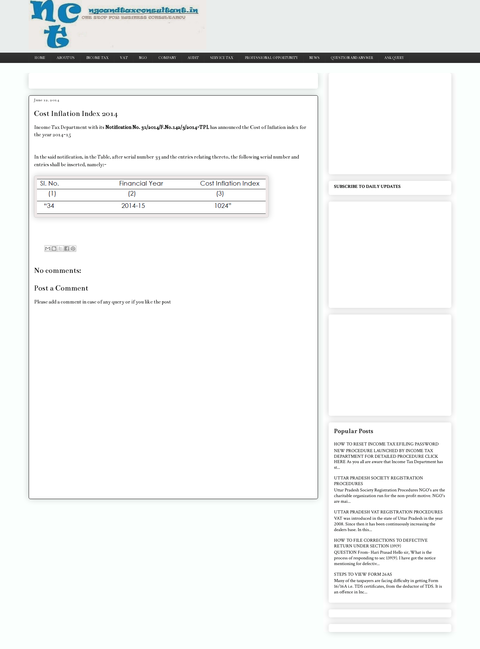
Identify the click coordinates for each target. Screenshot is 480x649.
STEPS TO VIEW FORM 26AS (363, 574)
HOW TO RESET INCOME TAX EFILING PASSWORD (386, 444)
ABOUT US (66, 58)
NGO (143, 58)
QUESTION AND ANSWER (352, 58)
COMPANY (167, 58)
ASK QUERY (394, 58)
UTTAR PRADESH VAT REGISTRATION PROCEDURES (388, 512)
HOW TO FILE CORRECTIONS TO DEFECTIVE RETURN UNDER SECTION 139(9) (381, 543)
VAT (124, 58)
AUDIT (193, 58)
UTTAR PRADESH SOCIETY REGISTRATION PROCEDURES (378, 481)
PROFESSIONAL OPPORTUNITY (271, 58)
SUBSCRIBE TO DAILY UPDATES (367, 187)
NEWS (314, 58)
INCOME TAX (97, 58)
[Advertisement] (155, 78)
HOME (40, 58)
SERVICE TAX (221, 58)
